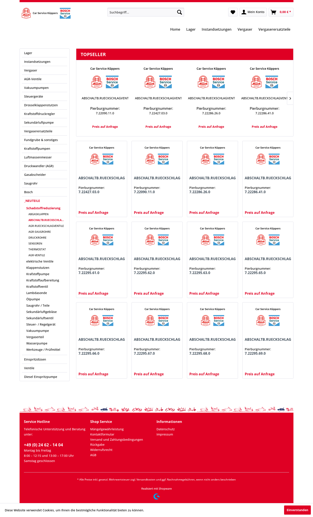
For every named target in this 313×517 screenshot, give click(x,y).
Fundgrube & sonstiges (41, 140)
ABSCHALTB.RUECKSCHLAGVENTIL (105, 98)
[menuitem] (145, 12)
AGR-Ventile (33, 79)
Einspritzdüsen (35, 359)
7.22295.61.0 (88, 273)
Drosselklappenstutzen (41, 105)
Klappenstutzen (37, 268)
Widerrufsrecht (101, 450)
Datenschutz (165, 429)
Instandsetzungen (37, 62)
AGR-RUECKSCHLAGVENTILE (46, 226)
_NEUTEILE (32, 201)
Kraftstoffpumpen (37, 148)
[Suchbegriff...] (145, 12)
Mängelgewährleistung (107, 429)
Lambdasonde (36, 293)
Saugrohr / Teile (38, 305)
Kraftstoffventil (37, 286)
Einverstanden (297, 510)
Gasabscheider (35, 175)
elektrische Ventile (39, 261)
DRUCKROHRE (37, 237)
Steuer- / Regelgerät (40, 324)
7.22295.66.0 (88, 353)
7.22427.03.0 (158, 113)
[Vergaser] (245, 29)
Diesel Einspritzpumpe (40, 377)
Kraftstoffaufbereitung (42, 280)
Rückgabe (97, 444)
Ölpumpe (33, 299)
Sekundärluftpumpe (39, 122)
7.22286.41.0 (264, 113)
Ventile (29, 368)
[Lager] (191, 29)
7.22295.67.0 (144, 353)
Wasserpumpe (36, 343)
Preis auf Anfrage (105, 127)
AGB (93, 455)
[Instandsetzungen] (217, 29)
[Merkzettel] (233, 12)
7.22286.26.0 (211, 113)
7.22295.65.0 (255, 273)
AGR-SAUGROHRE (39, 232)
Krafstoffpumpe (37, 274)
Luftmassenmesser (38, 157)
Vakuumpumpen (36, 88)
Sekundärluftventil (39, 318)
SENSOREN (35, 243)
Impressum (164, 434)
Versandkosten (146, 479)
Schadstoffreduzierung (43, 208)
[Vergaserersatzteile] (274, 29)
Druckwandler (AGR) (38, 166)
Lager (28, 53)
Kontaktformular (102, 434)
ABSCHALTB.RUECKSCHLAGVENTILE (47, 220)
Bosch (28, 192)
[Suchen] (179, 12)
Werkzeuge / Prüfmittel (43, 349)
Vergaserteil (35, 337)
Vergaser (30, 70)
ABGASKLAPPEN (38, 214)
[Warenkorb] (281, 12)
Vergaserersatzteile (38, 131)
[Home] (175, 29)
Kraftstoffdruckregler (39, 114)
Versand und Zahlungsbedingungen (116, 439)
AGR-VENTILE (36, 255)
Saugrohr (31, 183)
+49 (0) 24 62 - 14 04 (43, 445)
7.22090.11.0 (105, 113)
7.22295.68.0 (199, 353)
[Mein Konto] (253, 12)
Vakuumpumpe (37, 331)
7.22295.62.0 (144, 273)
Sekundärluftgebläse (41, 312)
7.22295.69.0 (255, 353)
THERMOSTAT (37, 249)
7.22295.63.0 (199, 273)
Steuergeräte (33, 96)
